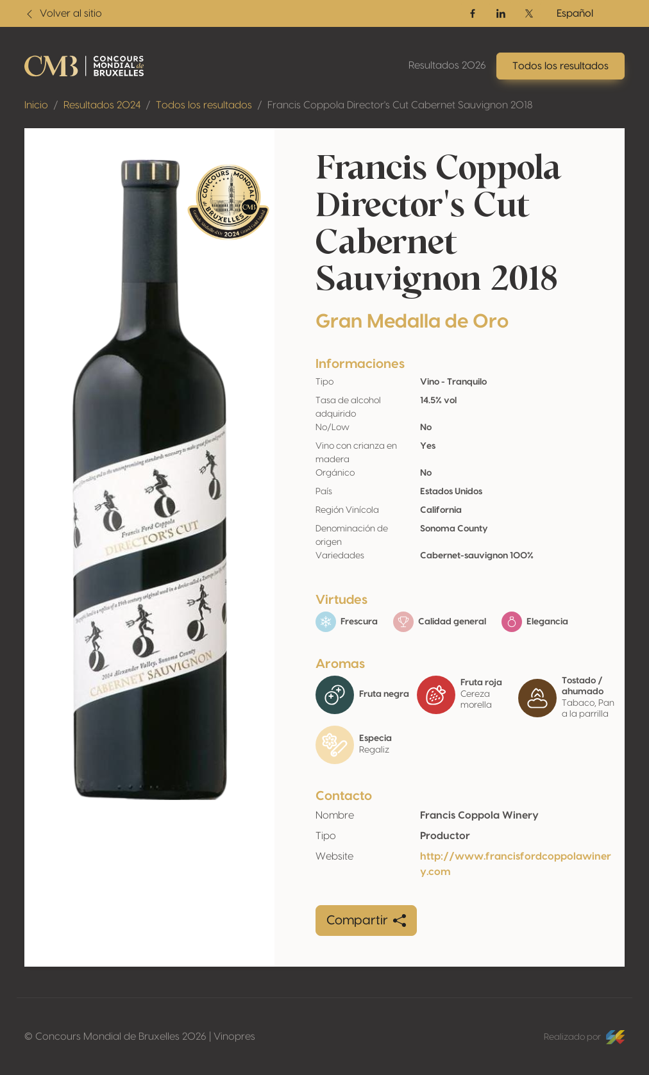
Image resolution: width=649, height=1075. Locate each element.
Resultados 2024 (101, 105)
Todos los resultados (204, 105)
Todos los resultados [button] (560, 66)
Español (575, 13)
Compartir (366, 920)
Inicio (36, 105)
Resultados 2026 (447, 65)
